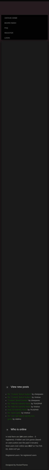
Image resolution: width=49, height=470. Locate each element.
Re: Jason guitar (14, 413)
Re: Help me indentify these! (19, 404)
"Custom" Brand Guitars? (18, 400)
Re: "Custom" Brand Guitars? (19, 394)
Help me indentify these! (17, 410)
